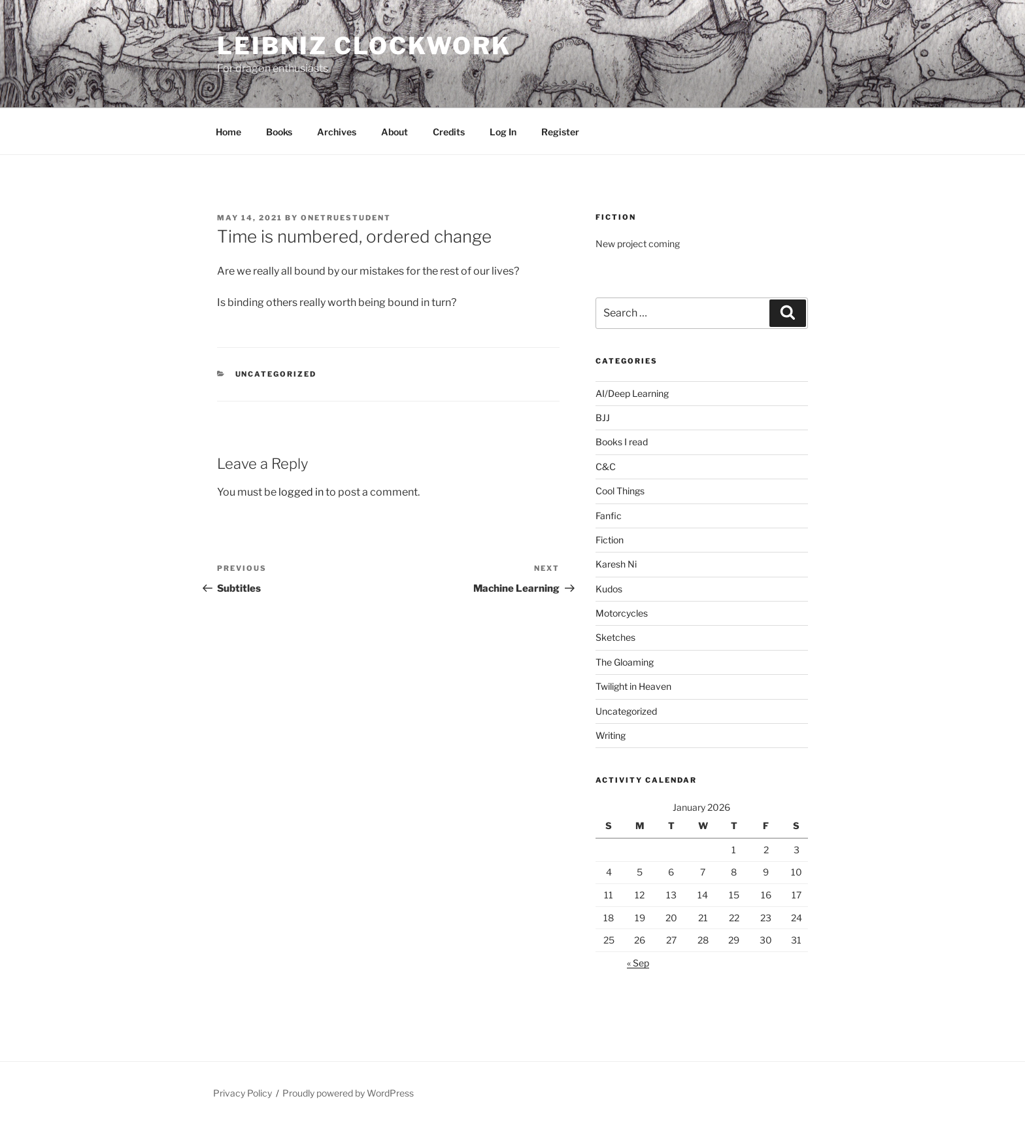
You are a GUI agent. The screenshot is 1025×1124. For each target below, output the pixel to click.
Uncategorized (276, 374)
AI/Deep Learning (632, 393)
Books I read (622, 441)
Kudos (609, 588)
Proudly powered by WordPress (348, 1092)
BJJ (603, 417)
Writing (611, 735)
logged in (301, 492)
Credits (449, 131)
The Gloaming (625, 662)
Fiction (610, 539)
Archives (336, 131)
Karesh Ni (616, 564)
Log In (503, 131)
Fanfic (609, 515)
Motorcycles (622, 613)
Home (228, 131)
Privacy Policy (242, 1092)
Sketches (615, 637)
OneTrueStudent (346, 217)
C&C (606, 466)
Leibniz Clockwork (364, 45)
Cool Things (620, 490)
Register (560, 131)
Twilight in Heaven (633, 686)
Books (279, 131)
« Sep (638, 962)
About (394, 131)
